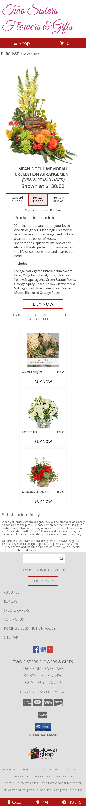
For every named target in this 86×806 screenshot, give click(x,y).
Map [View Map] (42, 802)
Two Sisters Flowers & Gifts (37, 19)
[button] (43, 727)
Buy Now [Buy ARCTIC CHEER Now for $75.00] (43, 441)
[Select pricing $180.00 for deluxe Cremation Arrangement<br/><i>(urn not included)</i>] (38, 199)
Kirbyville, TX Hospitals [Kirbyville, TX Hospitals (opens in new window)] (67, 769)
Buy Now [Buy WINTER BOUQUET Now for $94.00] (43, 381)
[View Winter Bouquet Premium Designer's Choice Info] (43, 350)
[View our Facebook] (36, 651)
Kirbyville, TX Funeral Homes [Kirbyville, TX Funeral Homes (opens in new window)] (23, 769)
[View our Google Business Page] (43, 651)
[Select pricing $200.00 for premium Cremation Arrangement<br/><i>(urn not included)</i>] (58, 199)
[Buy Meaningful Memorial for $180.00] (43, 304)
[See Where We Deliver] (43, 581)
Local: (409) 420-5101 (43, 682)
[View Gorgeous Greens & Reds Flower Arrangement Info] (43, 470)
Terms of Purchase (44, 790)
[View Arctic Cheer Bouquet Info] (43, 410)
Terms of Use (72, 790)
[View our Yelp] (50, 651)
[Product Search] (44, 558)
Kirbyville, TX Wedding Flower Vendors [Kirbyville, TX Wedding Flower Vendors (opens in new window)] (44, 776)
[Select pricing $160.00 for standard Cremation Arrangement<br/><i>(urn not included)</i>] (17, 199)
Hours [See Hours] (71, 802)
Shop (21, 43)
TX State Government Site (62, 783)
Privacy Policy (15, 790)
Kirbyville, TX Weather (21, 783)
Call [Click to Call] (14, 802)
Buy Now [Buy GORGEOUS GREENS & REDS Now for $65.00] (43, 501)
